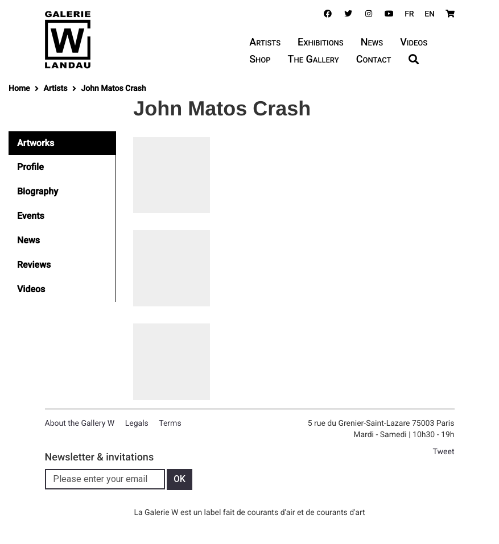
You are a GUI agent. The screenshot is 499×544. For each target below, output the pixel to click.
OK (179, 479)
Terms (170, 423)
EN (429, 14)
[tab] (62, 143)
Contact (373, 59)
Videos (413, 42)
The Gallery (313, 59)
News (372, 42)
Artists (265, 42)
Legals (137, 423)
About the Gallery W (80, 423)
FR (409, 14)
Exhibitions (321, 42)
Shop (259, 59)
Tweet (444, 451)
